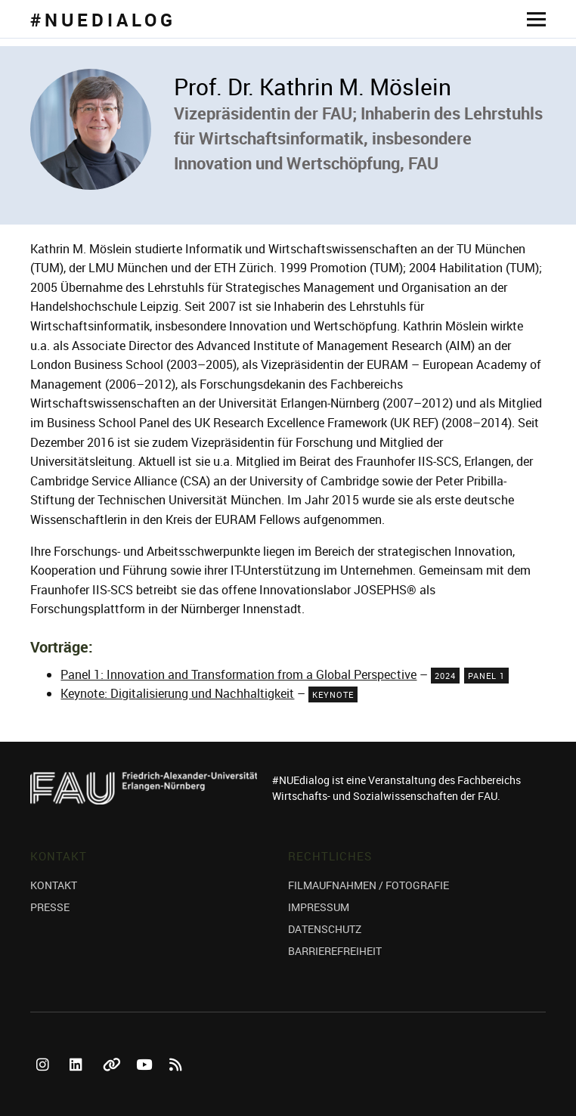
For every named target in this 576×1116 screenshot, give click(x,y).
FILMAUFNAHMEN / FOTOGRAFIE (368, 885)
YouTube (145, 1081)
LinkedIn (78, 1081)
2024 (445, 675)
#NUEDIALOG (103, 20)
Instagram (45, 1081)
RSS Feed (178, 1081)
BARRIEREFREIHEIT (335, 951)
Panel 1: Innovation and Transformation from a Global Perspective (238, 674)
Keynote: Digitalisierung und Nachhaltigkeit (177, 693)
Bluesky (112, 1081)
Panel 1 (486, 675)
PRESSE (50, 907)
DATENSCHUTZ (324, 929)
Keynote (333, 694)
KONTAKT (53, 885)
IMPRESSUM (318, 907)
